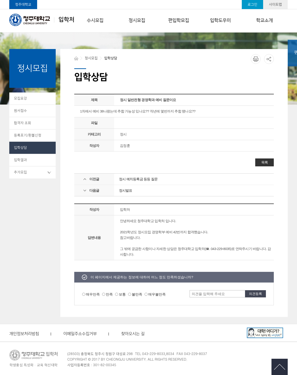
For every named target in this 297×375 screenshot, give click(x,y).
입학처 (41, 19)
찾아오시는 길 (133, 334)
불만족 (137, 294)
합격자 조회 (22, 123)
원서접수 (20, 111)
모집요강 (20, 98)
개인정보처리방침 (24, 334)
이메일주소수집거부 (80, 334)
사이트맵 (275, 5)
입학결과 (20, 160)
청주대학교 (23, 5)
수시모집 (95, 20)
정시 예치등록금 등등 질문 (138, 179)
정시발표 (125, 190)
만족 (109, 294)
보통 (122, 294)
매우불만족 (157, 294)
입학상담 (20, 148)
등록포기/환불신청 (27, 135)
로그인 (252, 5)
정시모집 (137, 20)
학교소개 (264, 20)
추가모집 (20, 172)
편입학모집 (178, 20)
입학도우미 (220, 20)
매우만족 (93, 294)
